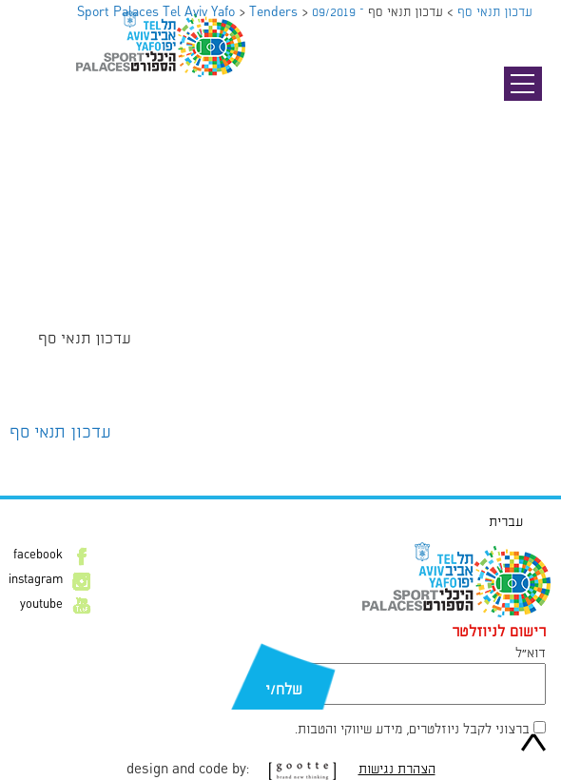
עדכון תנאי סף (60, 432)
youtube (41, 605)
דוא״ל (530, 653)
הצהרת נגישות (396, 769)
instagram (36, 580)
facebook (38, 555)
